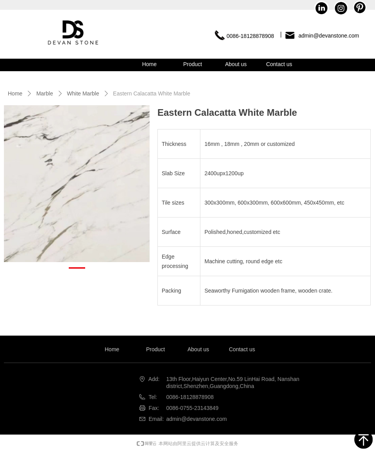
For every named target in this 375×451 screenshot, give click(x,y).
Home (15, 93)
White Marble (83, 93)
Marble (44, 93)
